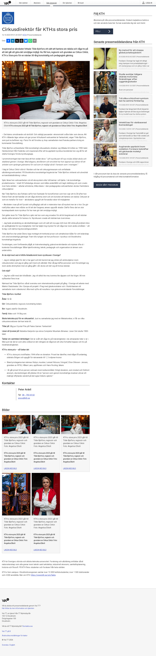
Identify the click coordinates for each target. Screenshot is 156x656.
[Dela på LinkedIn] (13, 41)
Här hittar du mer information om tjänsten (18, 608)
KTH (24, 35)
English (12, 645)
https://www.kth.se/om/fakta (43, 575)
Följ (103, 31)
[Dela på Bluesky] (26, 41)
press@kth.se (24, 398)
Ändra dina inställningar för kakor (14, 636)
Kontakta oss (28, 626)
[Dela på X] (17, 41)
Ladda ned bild (10, 468)
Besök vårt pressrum (107, 185)
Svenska (5, 645)
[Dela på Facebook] (8, 41)
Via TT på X (6, 631)
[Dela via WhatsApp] (30, 41)
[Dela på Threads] (21, 41)
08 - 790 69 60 (28, 395)
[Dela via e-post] (35, 41)
